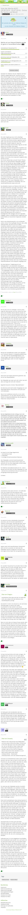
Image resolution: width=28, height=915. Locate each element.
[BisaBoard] (3, 1)
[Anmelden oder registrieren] (22, 1)
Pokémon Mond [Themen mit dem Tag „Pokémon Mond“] (14, 879)
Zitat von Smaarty (7, 738)
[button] (26, 1)
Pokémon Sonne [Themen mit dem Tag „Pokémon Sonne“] (5, 879)
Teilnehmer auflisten (14, 70)
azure (13, 14)
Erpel (14, 292)
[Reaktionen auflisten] (2, 98)
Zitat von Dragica (7, 594)
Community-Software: (14, 909)
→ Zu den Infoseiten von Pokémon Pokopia (14, 26)
